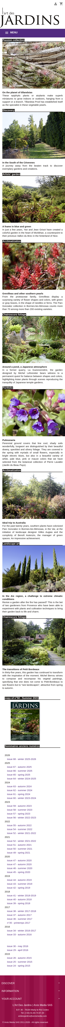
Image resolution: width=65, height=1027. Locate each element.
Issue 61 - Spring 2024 (18, 794)
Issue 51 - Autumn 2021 (19, 844)
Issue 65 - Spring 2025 (18, 774)
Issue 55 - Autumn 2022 (19, 825)
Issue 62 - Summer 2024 (19, 790)
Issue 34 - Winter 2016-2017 (21, 930)
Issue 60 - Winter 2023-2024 (21, 798)
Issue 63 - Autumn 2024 (19, 786)
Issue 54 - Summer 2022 (19, 829)
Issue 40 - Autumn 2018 (19, 899)
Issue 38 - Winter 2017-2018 (21, 911)
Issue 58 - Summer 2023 (19, 809)
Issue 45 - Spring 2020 (18, 872)
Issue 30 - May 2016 (17, 946)
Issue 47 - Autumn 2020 (19, 860)
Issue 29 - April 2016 (17, 950)
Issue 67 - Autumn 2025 (19, 767)
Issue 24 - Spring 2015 (18, 965)
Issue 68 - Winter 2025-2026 (21, 759)
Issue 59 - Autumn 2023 (19, 806)
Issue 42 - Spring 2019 (18, 887)
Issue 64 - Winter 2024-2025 (21, 778)
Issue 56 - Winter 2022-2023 (21, 817)
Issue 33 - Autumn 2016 (19, 934)
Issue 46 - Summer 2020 (19, 868)
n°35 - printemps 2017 (18, 922)
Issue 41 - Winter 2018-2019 (21, 895)
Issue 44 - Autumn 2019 (19, 880)
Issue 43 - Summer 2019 (19, 883)
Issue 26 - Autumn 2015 (19, 958)
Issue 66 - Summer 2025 (19, 770)
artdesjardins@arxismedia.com (32, 1016)
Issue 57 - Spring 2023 (18, 813)
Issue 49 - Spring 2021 (18, 852)
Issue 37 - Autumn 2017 (19, 915)
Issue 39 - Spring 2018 (18, 903)
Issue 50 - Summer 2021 (19, 848)
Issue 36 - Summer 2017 (19, 919)
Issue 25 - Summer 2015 (19, 961)
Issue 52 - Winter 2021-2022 (21, 833)
